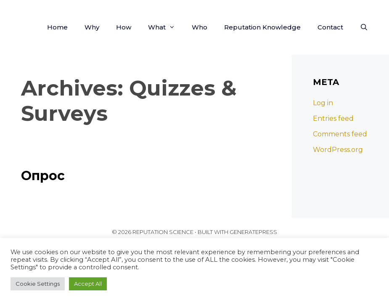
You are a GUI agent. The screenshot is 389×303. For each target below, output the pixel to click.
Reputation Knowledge (262, 27)
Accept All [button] (88, 283)
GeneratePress (253, 232)
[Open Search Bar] (364, 27)
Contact (330, 27)
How (123, 27)
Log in (323, 103)
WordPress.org (338, 150)
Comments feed (340, 134)
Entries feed (333, 118)
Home (57, 27)
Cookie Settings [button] (38, 283)
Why (92, 27)
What (165, 27)
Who (199, 27)
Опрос (43, 175)
